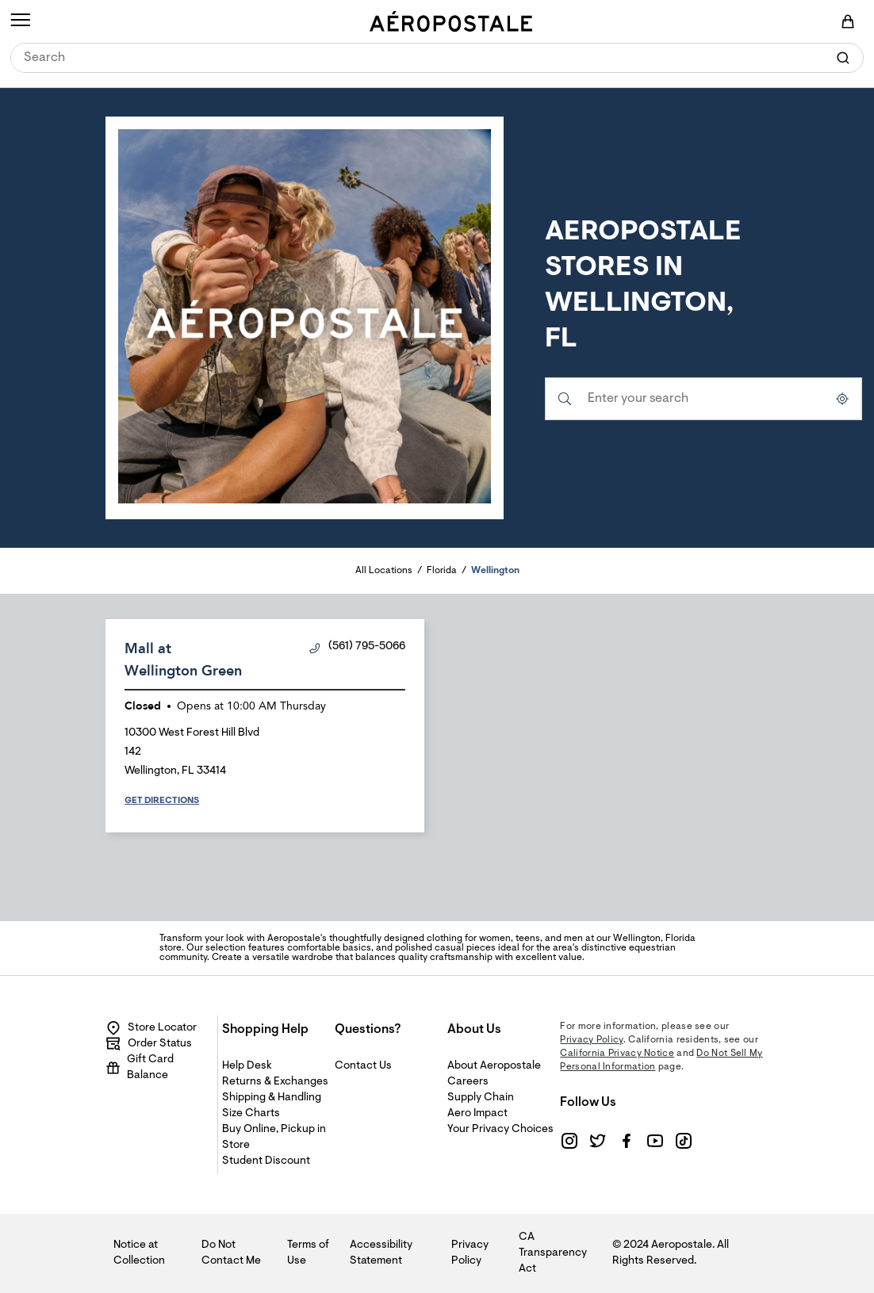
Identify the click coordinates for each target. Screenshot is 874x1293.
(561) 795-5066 (357, 647)
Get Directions (162, 800)
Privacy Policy (591, 1040)
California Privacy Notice (617, 1053)
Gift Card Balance (139, 1067)
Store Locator (151, 1028)
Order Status (148, 1044)
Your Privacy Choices (500, 1129)
